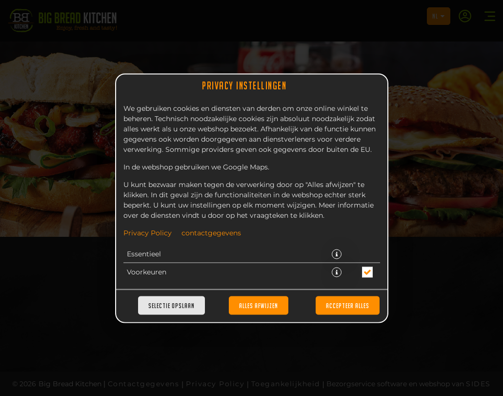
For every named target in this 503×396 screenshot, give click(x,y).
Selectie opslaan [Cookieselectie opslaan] (171, 305)
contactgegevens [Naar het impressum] (211, 232)
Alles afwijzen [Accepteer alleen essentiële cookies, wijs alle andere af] (258, 305)
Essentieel (144, 253)
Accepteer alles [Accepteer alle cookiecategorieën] (347, 305)
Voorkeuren (146, 272)
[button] (337, 254)
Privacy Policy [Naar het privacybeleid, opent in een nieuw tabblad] (147, 232)
